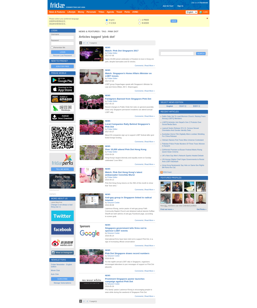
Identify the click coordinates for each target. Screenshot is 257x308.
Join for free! (168, 6)
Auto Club (55, 274)
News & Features (89, 31)
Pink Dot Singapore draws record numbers (127, 253)
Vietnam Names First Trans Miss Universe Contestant (183, 140)
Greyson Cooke (113, 203)
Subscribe (62, 279)
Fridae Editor (112, 53)
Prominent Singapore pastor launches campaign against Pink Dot (125, 280)
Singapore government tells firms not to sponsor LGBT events (126, 229)
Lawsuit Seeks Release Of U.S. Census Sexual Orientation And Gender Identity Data (180, 129)
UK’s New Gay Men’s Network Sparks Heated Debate (183, 156)
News (107, 47)
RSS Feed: (166, 172)
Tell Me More (62, 169)
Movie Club (55, 270)
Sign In (180, 6)
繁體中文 (196, 106)
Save (174, 21)
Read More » (150, 66)
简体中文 (183, 106)
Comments (139, 66)
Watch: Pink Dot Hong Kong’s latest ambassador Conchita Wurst (123, 173)
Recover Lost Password (62, 56)
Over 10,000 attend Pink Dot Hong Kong (125, 149)
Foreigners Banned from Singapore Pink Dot (128, 99)
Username (55, 34)
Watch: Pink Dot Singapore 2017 (121, 50)
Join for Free (62, 66)
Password (55, 40)
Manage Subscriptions (62, 283)
